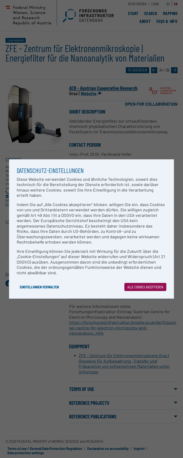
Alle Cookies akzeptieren (145, 287)
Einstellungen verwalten (39, 287)
